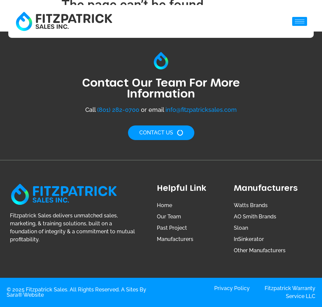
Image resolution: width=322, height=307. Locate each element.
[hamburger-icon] (299, 21)
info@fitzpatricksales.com (201, 109)
